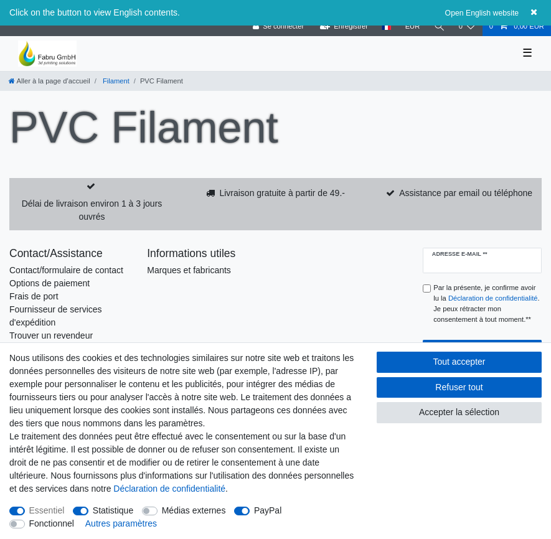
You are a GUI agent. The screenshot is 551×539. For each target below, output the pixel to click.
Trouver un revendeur (51, 335)
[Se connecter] (278, 26)
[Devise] (412, 26)
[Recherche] (438, 26)
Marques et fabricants (189, 270)
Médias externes (194, 510)
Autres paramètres (121, 523)
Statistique (113, 510)
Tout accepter (459, 362)
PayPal (267, 510)
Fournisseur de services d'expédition (55, 315)
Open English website (482, 13)
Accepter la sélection (459, 412)
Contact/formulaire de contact (66, 270)
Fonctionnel (51, 523)
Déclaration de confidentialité (169, 489)
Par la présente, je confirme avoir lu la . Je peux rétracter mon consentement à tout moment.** (486, 303)
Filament (115, 81)
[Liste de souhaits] (466, 26)
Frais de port (34, 296)
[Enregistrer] (344, 26)
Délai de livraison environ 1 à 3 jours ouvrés (92, 210)
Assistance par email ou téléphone (465, 193)
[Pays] (386, 26)
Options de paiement (49, 283)
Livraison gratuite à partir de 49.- (282, 193)
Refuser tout (459, 387)
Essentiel (47, 510)
